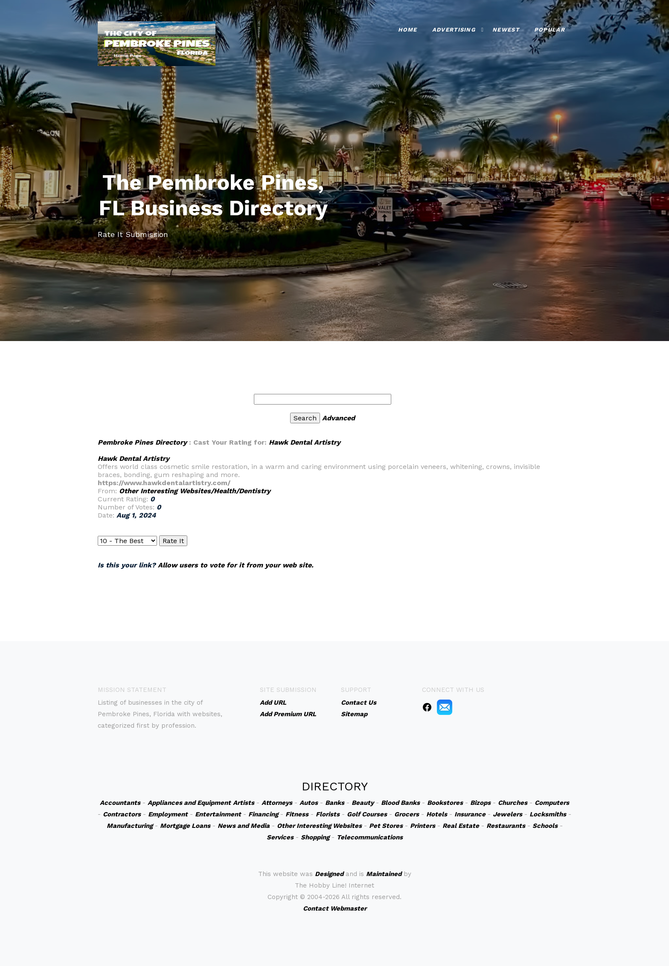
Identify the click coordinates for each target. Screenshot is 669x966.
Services (280, 837)
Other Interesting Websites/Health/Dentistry (195, 491)
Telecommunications (370, 837)
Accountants (120, 803)
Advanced (338, 418)
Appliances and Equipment (189, 803)
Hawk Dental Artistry (304, 442)
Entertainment (218, 814)
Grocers (406, 814)
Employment (168, 814)
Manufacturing (130, 826)
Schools (545, 826)
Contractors (122, 814)
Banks (334, 803)
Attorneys (277, 803)
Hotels (436, 814)
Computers (552, 803)
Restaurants (505, 826)
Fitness (296, 814)
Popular (549, 29)
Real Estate (460, 826)
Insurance (470, 814)
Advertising (453, 29)
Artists (243, 803)
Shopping (315, 837)
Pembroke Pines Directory (142, 442)
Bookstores (445, 803)
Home (407, 29)
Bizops (480, 803)
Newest (505, 29)
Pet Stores (386, 826)
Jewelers (507, 814)
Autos (309, 803)
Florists (328, 814)
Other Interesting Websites (319, 826)
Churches (512, 803)
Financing (263, 814)
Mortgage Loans (185, 826)
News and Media (244, 826)
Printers (422, 826)
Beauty (363, 803)
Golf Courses (367, 814)
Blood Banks (400, 803)
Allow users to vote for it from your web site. (236, 565)
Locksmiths (547, 814)
